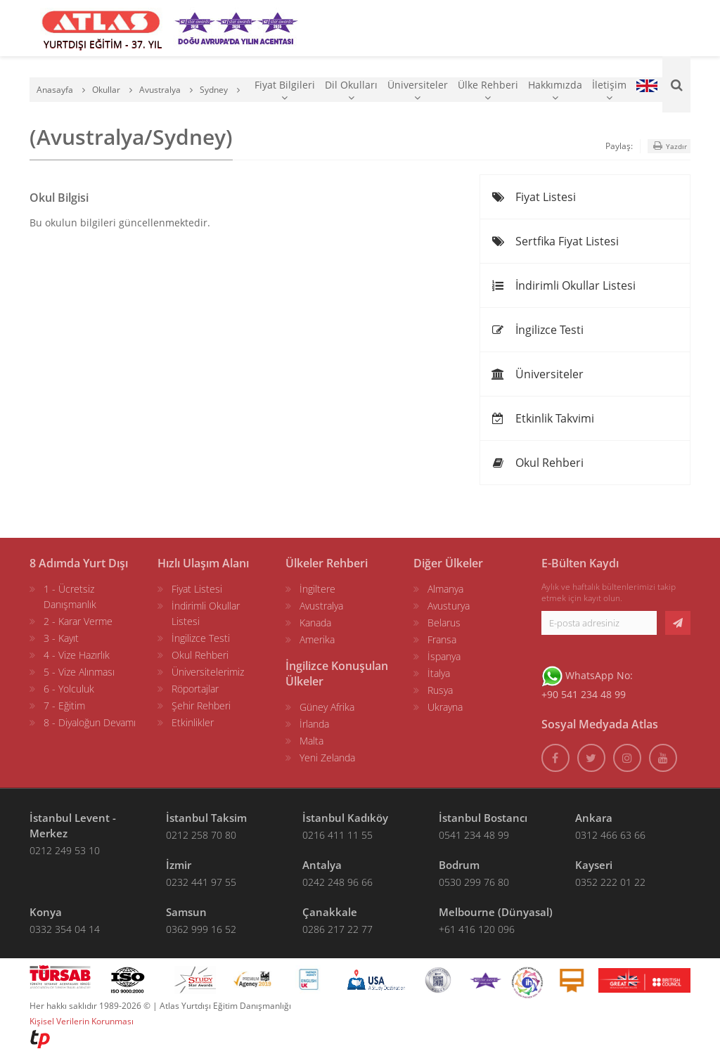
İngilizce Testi (537, 329)
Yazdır (669, 146)
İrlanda (314, 723)
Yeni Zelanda (327, 757)
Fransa (442, 639)
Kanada (315, 622)
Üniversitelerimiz (208, 671)
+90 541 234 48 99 (583, 694)
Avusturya (449, 605)
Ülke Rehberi (488, 90)
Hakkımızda (555, 90)
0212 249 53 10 (65, 850)
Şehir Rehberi (201, 705)
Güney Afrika (327, 707)
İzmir (178, 865)
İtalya (439, 673)
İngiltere (317, 588)
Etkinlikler (193, 722)
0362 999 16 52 (201, 929)
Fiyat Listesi (533, 197)
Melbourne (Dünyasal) (496, 912)
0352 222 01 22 (610, 882)
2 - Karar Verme (78, 621)
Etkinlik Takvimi (542, 418)
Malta (311, 740)
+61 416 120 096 (477, 929)
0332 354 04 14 (65, 929)
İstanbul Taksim (206, 818)
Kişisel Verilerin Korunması (82, 1021)
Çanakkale (329, 912)
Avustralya (321, 605)
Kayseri (593, 865)
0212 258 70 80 (201, 835)
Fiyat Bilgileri (285, 90)
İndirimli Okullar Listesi (563, 285)
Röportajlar (195, 688)
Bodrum (459, 865)
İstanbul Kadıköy (345, 818)
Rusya (440, 690)
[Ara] (676, 84)
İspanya (444, 656)
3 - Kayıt (61, 638)
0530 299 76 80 (474, 882)
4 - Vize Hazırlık (77, 655)
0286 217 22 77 (337, 929)
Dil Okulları (351, 90)
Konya (46, 912)
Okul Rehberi (537, 462)
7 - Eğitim (64, 705)
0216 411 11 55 (337, 835)
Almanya (445, 588)
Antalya (322, 865)
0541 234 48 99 (474, 835)
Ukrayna (445, 707)
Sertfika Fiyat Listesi (555, 241)
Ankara (593, 818)
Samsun (186, 912)
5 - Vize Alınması (79, 671)
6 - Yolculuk (69, 688)
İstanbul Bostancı (483, 818)
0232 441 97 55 (201, 882)
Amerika (317, 639)
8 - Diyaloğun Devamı (90, 722)
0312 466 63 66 (610, 835)
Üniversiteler (417, 90)
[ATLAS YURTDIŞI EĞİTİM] (101, 28)
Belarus (444, 622)
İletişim (609, 90)
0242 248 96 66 (337, 882)
